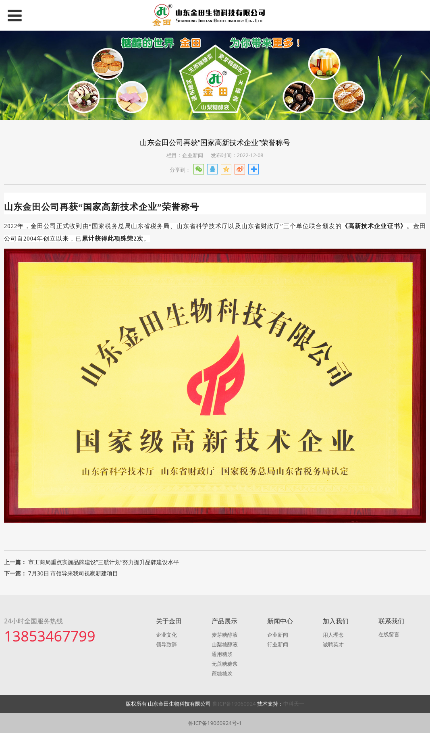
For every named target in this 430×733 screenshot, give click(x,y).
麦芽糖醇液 (225, 634)
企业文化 (166, 634)
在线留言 (388, 634)
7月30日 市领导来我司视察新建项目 (73, 573)
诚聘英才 (333, 644)
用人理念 (333, 634)
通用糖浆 (222, 654)
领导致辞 (166, 644)
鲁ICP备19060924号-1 (215, 723)
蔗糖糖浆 (222, 673)
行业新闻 (277, 644)
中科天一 (293, 703)
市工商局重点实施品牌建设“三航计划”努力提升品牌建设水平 (103, 562)
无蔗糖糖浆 (225, 663)
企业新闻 (277, 634)
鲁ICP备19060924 (234, 703)
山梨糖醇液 (225, 644)
